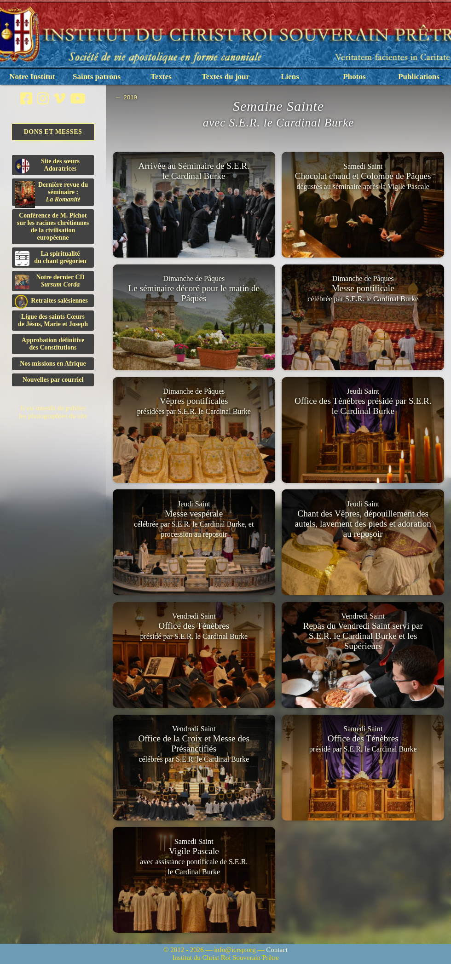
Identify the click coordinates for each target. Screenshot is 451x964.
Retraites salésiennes (51, 301)
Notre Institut (32, 76)
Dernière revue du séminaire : (51, 193)
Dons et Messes (53, 131)
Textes (161, 76)
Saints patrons (97, 76)
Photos (354, 76)
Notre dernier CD (50, 281)
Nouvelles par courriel (53, 379)
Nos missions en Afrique (53, 363)
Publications (418, 76)
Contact (277, 949)
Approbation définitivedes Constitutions (53, 344)
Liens (290, 76)
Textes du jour (225, 76)
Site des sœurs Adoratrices (47, 165)
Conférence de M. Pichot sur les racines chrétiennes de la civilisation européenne (53, 226)
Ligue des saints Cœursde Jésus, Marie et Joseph (53, 320)
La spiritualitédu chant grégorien (51, 258)
